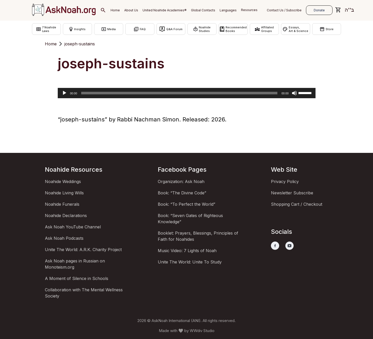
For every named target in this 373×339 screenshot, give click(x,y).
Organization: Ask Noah (181, 181)
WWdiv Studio (202, 330)
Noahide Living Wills (64, 192)
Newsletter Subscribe (292, 192)
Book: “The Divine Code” (182, 192)
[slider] (179, 93)
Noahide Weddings (63, 181)
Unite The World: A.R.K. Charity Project (83, 249)
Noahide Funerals (62, 204)
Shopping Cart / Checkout (296, 204)
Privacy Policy (285, 181)
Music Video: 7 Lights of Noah (187, 250)
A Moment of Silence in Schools (76, 278)
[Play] (64, 93)
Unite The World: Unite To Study (190, 261)
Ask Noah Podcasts (64, 238)
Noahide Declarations (66, 215)
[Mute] (294, 93)
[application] (187, 93)
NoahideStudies (202, 29)
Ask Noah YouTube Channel (73, 226)
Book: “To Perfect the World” (186, 204)
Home (51, 43)
